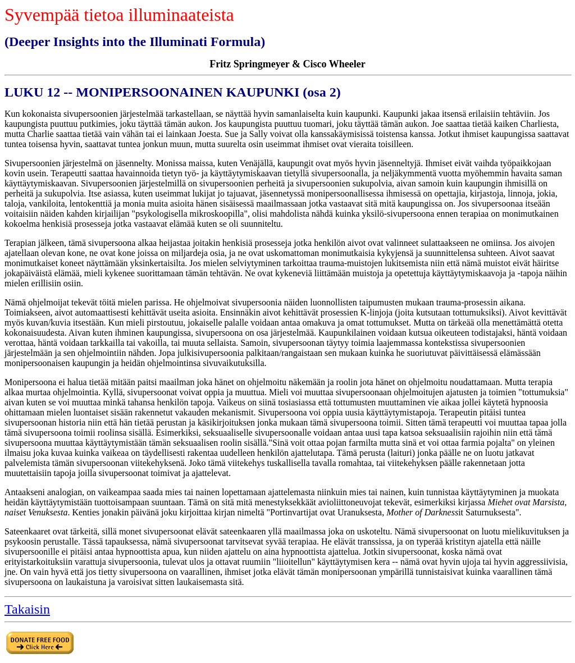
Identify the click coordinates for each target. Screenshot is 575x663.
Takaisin (27, 609)
